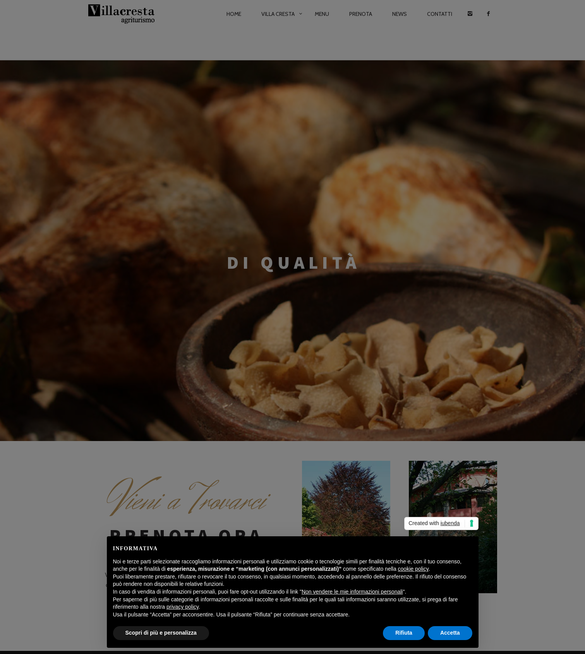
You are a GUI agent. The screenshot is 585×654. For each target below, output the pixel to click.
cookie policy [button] (413, 569)
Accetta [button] (450, 633)
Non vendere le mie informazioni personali (352, 592)
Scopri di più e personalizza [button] (161, 633)
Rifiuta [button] (403, 633)
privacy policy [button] (182, 607)
